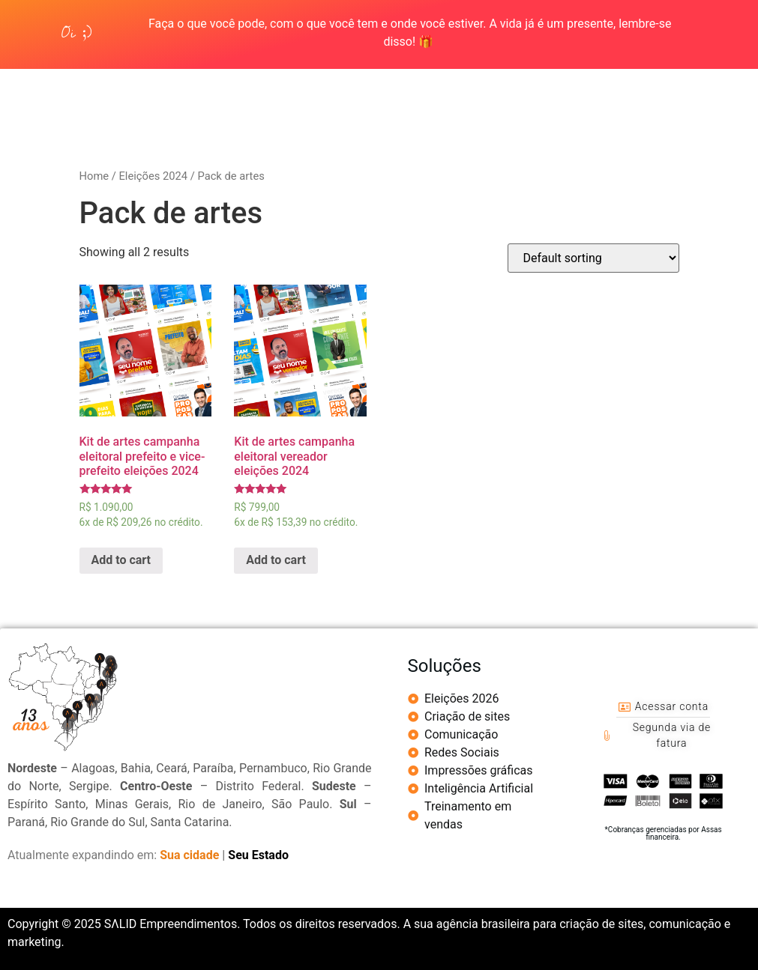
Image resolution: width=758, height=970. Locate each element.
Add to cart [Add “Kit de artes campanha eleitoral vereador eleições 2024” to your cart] (276, 560)
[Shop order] (593, 258)
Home (94, 176)
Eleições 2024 (152, 176)
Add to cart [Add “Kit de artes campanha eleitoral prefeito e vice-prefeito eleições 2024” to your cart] (121, 560)
